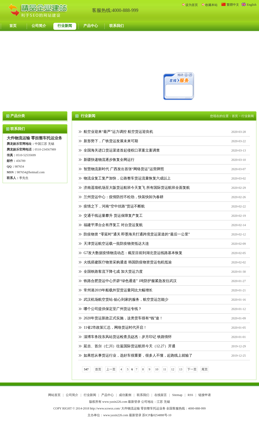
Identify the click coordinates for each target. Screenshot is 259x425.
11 (164, 369)
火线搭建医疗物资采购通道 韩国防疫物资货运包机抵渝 (128, 262)
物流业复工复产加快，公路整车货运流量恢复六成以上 (127, 178)
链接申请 (204, 395)
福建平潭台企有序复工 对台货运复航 (113, 225)
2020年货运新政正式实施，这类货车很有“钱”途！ (123, 318)
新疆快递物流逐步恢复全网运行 (109, 160)
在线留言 (161, 395)
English (251, 4)
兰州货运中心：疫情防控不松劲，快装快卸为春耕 (123, 197)
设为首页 (191, 5)
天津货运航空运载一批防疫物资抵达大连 (116, 244)
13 (180, 369)
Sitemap (177, 395)
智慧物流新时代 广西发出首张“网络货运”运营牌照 (124, 169)
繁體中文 (233, 4)
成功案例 (125, 395)
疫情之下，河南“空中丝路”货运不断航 (114, 206)
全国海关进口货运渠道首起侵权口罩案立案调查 (122, 150)
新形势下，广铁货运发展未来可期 (111, 141)
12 (172, 369)
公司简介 (39, 26)
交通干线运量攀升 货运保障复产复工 (113, 216)
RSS (190, 395)
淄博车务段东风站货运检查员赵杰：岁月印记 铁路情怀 (128, 337)
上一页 (111, 369)
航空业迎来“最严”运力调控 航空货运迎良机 (118, 132)
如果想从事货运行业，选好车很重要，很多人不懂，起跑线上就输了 (138, 355)
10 (156, 369)
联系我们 (116, 26)
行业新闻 (64, 26)
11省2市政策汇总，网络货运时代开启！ (115, 327)
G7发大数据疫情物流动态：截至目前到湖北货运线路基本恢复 (133, 253)
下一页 (192, 369)
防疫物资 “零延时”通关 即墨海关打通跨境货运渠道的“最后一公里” (137, 234)
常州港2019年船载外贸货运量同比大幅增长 (118, 290)
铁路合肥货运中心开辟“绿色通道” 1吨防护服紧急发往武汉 (130, 281)
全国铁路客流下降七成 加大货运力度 (113, 271)
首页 (13, 26)
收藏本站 (211, 5)
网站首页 (54, 395)
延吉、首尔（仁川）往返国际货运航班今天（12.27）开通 (129, 346)
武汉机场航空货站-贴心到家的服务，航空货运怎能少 (126, 299)
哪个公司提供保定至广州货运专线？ (113, 309)
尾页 (205, 369)
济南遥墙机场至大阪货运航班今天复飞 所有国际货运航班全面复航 (137, 188)
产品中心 (90, 26)
